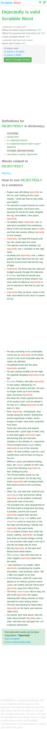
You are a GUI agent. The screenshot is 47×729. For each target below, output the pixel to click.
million (41, 255)
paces (35, 215)
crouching (19, 351)
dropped (39, 212)
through (26, 272)
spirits (23, 154)
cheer (9, 558)
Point (36, 588)
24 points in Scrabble (14, 51)
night (40, 371)
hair (19, 451)
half (19, 428)
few (30, 215)
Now (9, 411)
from (29, 225)
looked (37, 401)
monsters (18, 541)
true (30, 391)
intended (11, 601)
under (36, 531)
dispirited (11, 147)
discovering (12, 438)
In (8, 578)
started (35, 428)
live (11, 289)
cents (20, 521)
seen (28, 491)
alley (38, 358)
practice (32, 581)
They (9, 445)
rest (28, 511)
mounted (15, 505)
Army (13, 591)
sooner (13, 615)
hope (20, 421)
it (11, 595)
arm (12, 458)
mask (21, 601)
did (12, 545)
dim (33, 388)
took (30, 269)
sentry (23, 398)
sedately (32, 245)
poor (16, 478)
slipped (16, 558)
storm (33, 295)
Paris (19, 259)
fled (24, 259)
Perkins (19, 381)
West (30, 588)
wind (9, 488)
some (41, 205)
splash (21, 575)
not (42, 285)
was (17, 192)
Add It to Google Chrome (18, 59)
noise (41, 598)
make (21, 545)
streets (27, 415)
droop (19, 395)
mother (21, 585)
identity (25, 441)
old (31, 515)
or (40, 143)
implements (19, 418)
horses (14, 475)
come (28, 521)
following (22, 468)
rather (21, 222)
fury (11, 298)
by (31, 385)
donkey (36, 391)
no (8, 391)
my (24, 565)
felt (42, 571)
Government (21, 262)
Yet (8, 505)
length (18, 445)
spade (30, 565)
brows (10, 535)
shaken (14, 202)
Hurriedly (11, 255)
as (19, 355)
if (7, 511)
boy (13, 605)
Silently (34, 525)
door (41, 398)
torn (37, 451)
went (24, 528)
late (18, 232)
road (38, 269)
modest (36, 568)
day (34, 478)
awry (17, 455)
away (20, 588)
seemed (14, 205)
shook (22, 212)
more (36, 195)
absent (10, 581)
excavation (12, 571)
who (27, 381)
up (24, 391)
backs (35, 292)
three (24, 269)
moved (33, 511)
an (18, 581)
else (9, 225)
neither (22, 475)
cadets (34, 595)
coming (38, 538)
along (17, 415)
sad (36, 143)
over (33, 255)
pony (25, 471)
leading (15, 471)
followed (25, 385)
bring (26, 508)
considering (23, 568)
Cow (15, 468)
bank (34, 548)
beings (31, 538)
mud (21, 229)
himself (21, 618)
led (33, 262)
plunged (31, 621)
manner (24, 140)
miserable (30, 358)
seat (9, 501)
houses (27, 229)
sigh (29, 431)
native (10, 361)
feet (33, 575)
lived (23, 275)
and (16, 195)
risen (36, 555)
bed (17, 408)
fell (28, 238)
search (24, 205)
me (8, 285)
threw (15, 618)
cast (9, 154)
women (31, 495)
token (20, 209)
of (14, 229)
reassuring (12, 209)
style (9, 395)
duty (39, 591)
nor (33, 475)
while (14, 282)
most (22, 358)
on (41, 192)
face (30, 455)
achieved (11, 279)
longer (13, 391)
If (7, 275)
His (8, 388)
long (38, 455)
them (14, 425)
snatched (39, 421)
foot (9, 471)
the (8, 195)
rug (12, 215)
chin (12, 242)
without (30, 461)
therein (31, 205)
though (39, 535)
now (37, 222)
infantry (24, 581)
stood (9, 481)
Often (9, 491)
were (34, 229)
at (28, 195)
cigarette (14, 375)
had (29, 262)
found (31, 209)
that (30, 143)
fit (42, 621)
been (31, 421)
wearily (18, 272)
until (41, 238)
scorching (36, 485)
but (25, 209)
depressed (32, 154)
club (35, 515)
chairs (10, 451)
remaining (24, 525)
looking (23, 195)
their (13, 232)
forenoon (17, 578)
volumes (31, 598)
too (15, 491)
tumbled (26, 451)
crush (36, 541)
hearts (35, 601)
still (20, 192)
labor (30, 418)
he (31, 199)
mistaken (11, 441)
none (36, 209)
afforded (21, 361)
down (14, 154)
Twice (10, 428)
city (36, 259)
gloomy (13, 625)
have (37, 275)
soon (24, 621)
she (15, 428)
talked (24, 282)
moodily (26, 371)
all (8, 418)
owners (23, 232)
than (36, 615)
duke (9, 618)
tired (15, 611)
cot (12, 195)
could (18, 199)
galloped (14, 365)
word (19, 461)
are (17, 388)
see (23, 199)
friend (36, 585)
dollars (33, 518)
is (33, 143)
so (28, 282)
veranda (34, 448)
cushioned (37, 498)
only (42, 431)
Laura (10, 585)
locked (16, 401)
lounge (10, 415)
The (9, 245)
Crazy (10, 468)
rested (18, 242)
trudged (10, 272)
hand (9, 252)
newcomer (39, 441)
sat (24, 292)
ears (42, 388)
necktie (10, 455)
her (41, 531)
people (10, 259)
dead (21, 551)
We (8, 548)
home (30, 528)
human (24, 538)
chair (9, 621)
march (39, 581)
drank (28, 475)
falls (31, 381)
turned (21, 485)
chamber (28, 249)
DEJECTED (13, 137)
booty (41, 508)
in (8, 140)
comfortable (36, 351)
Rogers (10, 192)
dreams (34, 279)
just (15, 355)
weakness (37, 225)
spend (42, 295)
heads (40, 481)
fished (10, 551)
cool (15, 575)
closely (10, 199)
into (19, 249)
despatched (35, 505)
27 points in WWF (12, 55)
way (41, 262)
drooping (23, 375)
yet (17, 525)
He (8, 205)
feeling (35, 415)
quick (23, 431)
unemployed (29, 411)
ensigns (11, 421)
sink (11, 435)
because (11, 212)
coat (33, 451)
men (21, 495)
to (20, 205)
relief (36, 431)
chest (33, 242)
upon (24, 242)
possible (13, 511)
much (9, 478)
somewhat (21, 225)
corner (10, 355)
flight (11, 265)
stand (19, 391)
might (30, 541)
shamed (36, 491)
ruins (41, 229)
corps (35, 578)
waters (28, 551)
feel (26, 285)
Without (10, 461)
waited (19, 295)
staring (18, 371)
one (21, 448)
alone (30, 615)
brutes (22, 478)
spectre (15, 245)
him (31, 195)
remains (18, 235)
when (13, 398)
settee (17, 385)
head (31, 212)
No (8, 615)
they (20, 292)
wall (9, 295)
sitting (26, 192)
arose (24, 428)
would (32, 275)
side (9, 408)
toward (20, 515)
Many (9, 229)
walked (22, 215)
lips (8, 378)
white (40, 199)
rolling (24, 598)
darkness (38, 272)
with (17, 431)
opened (30, 398)
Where (10, 518)
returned (21, 368)
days (13, 525)
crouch (10, 358)
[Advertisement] (23, 92)
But (8, 398)
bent (14, 225)
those (27, 279)
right (42, 249)
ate (37, 475)
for (37, 205)
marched (23, 245)
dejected (15, 140)
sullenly (17, 535)
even (9, 282)
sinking (27, 601)
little (11, 575)
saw (12, 405)
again (22, 435)
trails (18, 508)
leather (27, 498)
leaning (16, 565)
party (34, 365)
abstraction (22, 625)
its (8, 298)
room (22, 401)
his (26, 212)
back (21, 365)
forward (34, 238)
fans (23, 555)
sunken (23, 388)
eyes (13, 388)
